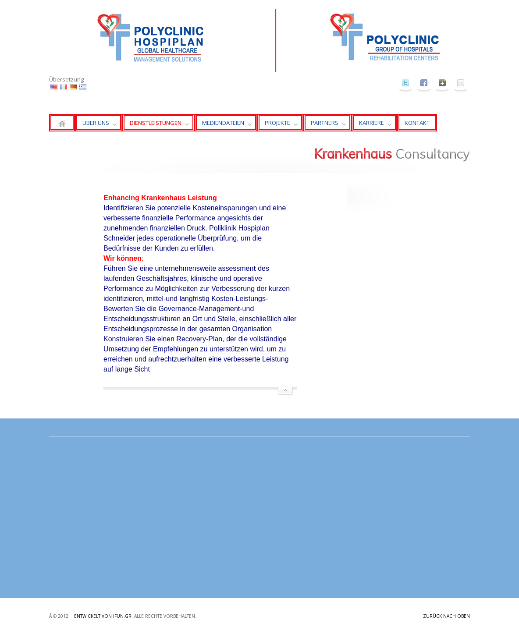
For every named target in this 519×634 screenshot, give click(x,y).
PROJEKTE (277, 125)
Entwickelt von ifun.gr (103, 616)
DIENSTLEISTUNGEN (155, 125)
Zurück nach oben (446, 616)
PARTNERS (324, 125)
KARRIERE (371, 125)
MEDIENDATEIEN (223, 125)
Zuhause (62, 122)
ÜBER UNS (96, 125)
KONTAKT (417, 123)
